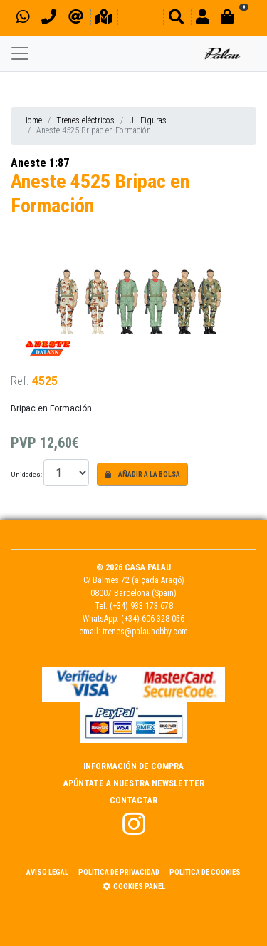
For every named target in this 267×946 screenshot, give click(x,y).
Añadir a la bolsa (142, 474)
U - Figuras (148, 120)
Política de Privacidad (118, 872)
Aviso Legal (47, 872)
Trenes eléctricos (85, 120)
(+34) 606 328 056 (152, 619)
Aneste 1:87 (40, 163)
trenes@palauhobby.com (145, 632)
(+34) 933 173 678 (141, 606)
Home (32, 120)
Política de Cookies (205, 872)
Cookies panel (134, 886)
